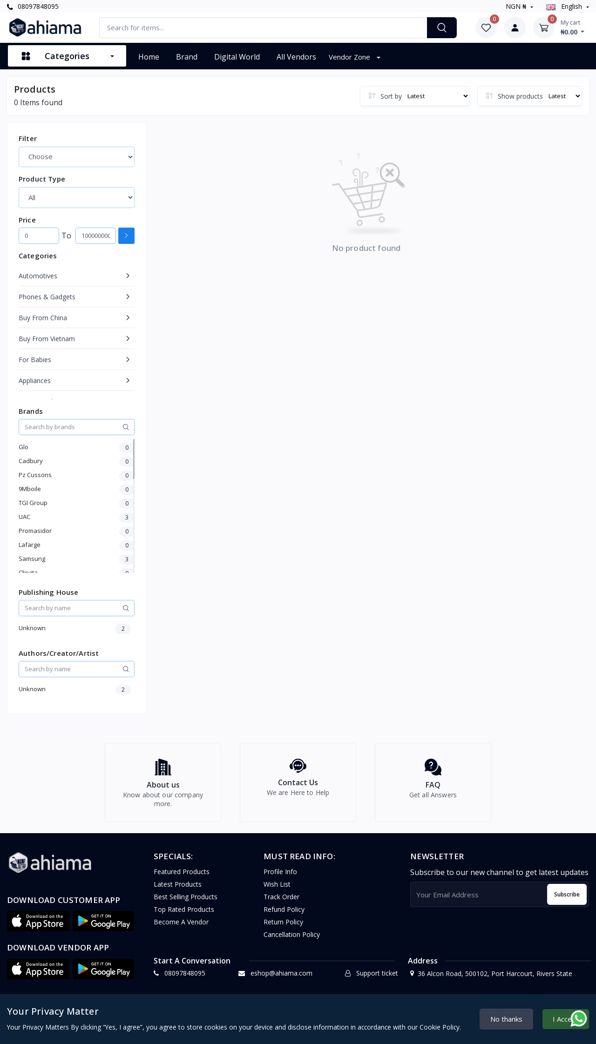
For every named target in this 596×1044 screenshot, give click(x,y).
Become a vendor (181, 927)
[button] (38, 926)
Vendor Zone (350, 56)
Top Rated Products (184, 914)
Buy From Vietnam (47, 338)
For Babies (35, 359)
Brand (186, 57)
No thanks (506, 1019)
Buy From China (43, 317)
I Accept (566, 1019)
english (565, 6)
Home (148, 57)
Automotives (38, 275)
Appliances (35, 380)
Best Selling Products (185, 902)
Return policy (283, 927)
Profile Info (280, 877)
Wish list (277, 889)
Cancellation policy (292, 940)
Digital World (237, 57)
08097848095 (33, 6)
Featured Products (182, 877)
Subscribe (567, 899)
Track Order (281, 902)
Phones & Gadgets (47, 296)
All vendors (296, 57)
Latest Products (178, 889)
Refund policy (284, 914)
